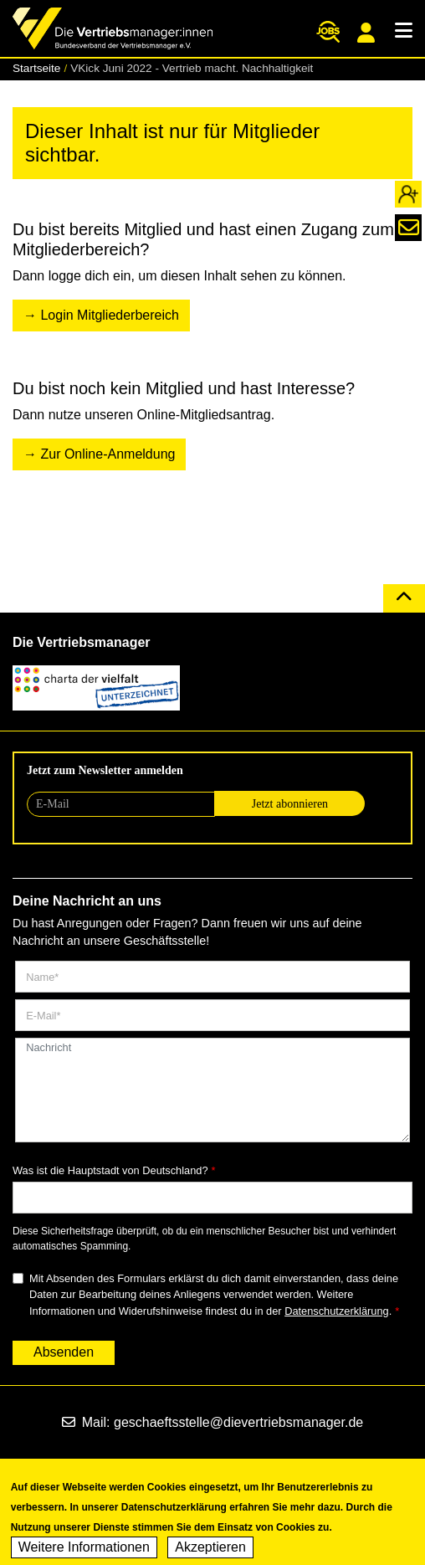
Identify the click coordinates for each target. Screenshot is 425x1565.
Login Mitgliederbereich (109, 315)
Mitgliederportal (366, 33)
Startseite (36, 68)
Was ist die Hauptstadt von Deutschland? (110, 1170)
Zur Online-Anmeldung (107, 454)
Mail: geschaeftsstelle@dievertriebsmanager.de (212, 1422)
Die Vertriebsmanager (82, 642)
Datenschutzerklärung (336, 1311)
